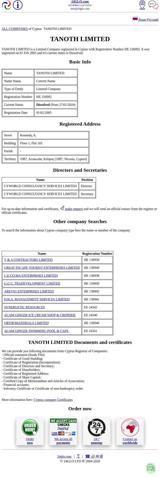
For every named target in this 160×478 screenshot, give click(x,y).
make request (71, 209)
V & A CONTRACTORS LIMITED (28, 260)
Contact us (130, 432)
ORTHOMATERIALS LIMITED (26, 323)
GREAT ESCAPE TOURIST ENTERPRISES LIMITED (42, 267)
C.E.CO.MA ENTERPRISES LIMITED (31, 275)
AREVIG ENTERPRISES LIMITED (29, 291)
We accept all (63, 431)
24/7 (96, 431)
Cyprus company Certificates (53, 399)
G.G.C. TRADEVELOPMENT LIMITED (32, 283)
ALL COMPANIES (15, 29)
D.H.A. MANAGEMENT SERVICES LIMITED (37, 299)
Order (30, 432)
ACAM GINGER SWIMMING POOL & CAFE (36, 331)
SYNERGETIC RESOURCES (24, 307)
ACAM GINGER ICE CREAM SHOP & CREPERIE (40, 315)
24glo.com (64, 456)
